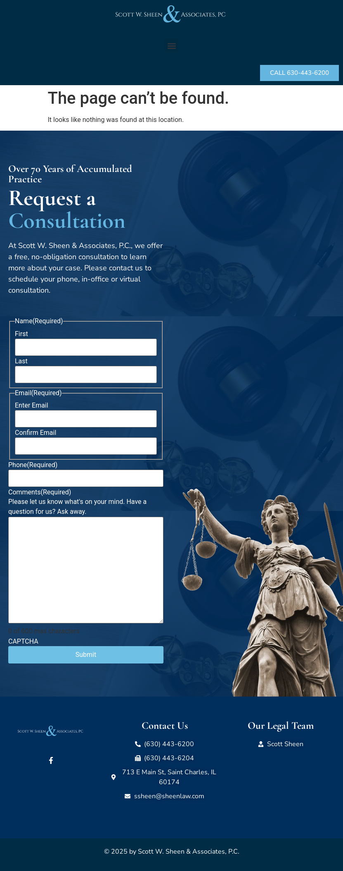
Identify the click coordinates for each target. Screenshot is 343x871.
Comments (39, 492)
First (21, 334)
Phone (32, 465)
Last (21, 361)
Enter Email (31, 405)
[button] (171, 45)
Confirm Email (35, 433)
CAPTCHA (23, 641)
